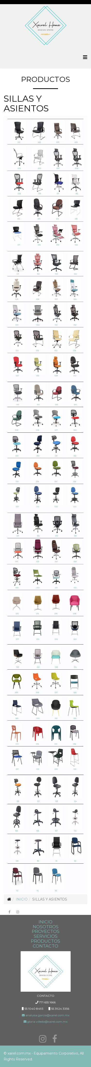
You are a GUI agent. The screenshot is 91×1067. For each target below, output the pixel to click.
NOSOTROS (45, 927)
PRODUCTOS (45, 941)
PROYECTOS (45, 931)
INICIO (45, 922)
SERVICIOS (46, 936)
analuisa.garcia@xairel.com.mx (45, 1015)
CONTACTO (45, 946)
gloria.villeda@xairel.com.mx (45, 1021)
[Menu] (85, 57)
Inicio (22, 899)
